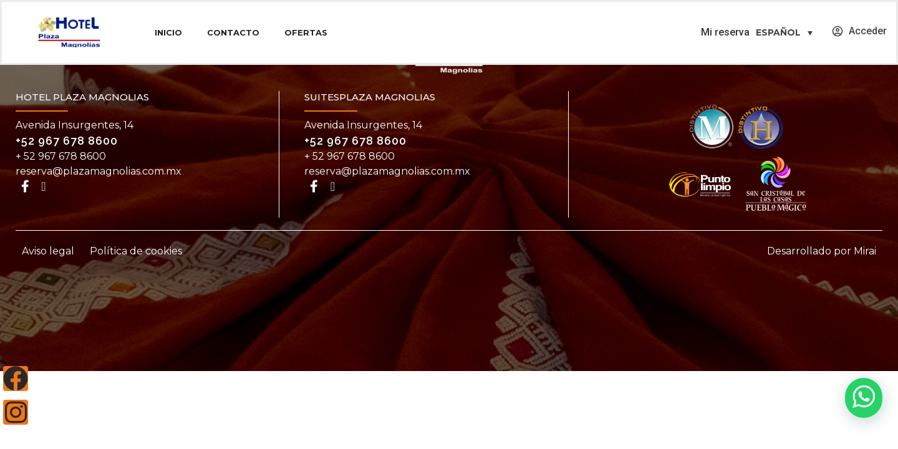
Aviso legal (48, 251)
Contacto (233, 32)
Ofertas (305, 32)
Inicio (168, 32)
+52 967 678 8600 (67, 140)
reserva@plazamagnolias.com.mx (98, 171)
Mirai (865, 251)
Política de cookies (136, 251)
